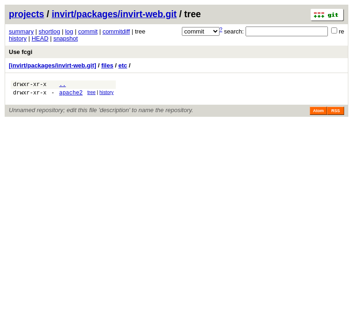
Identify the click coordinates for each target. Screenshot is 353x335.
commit (88, 31)
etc (123, 65)
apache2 (70, 95)
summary (21, 31)
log (69, 31)
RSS (335, 113)
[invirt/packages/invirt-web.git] (52, 65)
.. (62, 85)
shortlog (49, 31)
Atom (318, 113)
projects (26, 14)
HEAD (40, 38)
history (18, 38)
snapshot (65, 38)
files (107, 65)
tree (91, 93)
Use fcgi (21, 51)
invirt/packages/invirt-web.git (114, 14)
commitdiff (116, 31)
